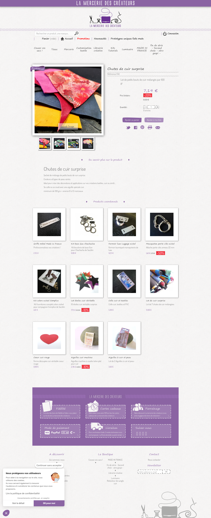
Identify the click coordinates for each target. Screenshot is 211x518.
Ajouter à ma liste (154, 120)
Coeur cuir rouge (42, 357)
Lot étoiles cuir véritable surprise (83, 300)
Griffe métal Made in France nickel (48, 243)
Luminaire (127, 49)
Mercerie (69, 49)
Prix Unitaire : (125, 96)
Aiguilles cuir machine (81, 357)
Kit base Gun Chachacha (83, 243)
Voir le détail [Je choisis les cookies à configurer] (18, 503)
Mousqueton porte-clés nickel (160, 243)
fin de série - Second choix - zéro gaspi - (156, 49)
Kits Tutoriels (113, 49)
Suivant (97, 143)
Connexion (173, 34)
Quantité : (123, 107)
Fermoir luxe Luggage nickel (122, 243)
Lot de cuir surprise (155, 300)
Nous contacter (154, 459)
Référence (111, 74)
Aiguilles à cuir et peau (120, 357)
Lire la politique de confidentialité (23, 493)
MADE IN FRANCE (142, 49)
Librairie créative (98, 49)
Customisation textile (83, 49)
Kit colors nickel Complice (46, 300)
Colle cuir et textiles (118, 300)
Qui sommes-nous (56, 459)
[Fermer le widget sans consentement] (49, 465)
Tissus (54, 49)
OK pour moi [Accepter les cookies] (49, 503)
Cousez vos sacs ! (39, 49)
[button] (6, 513)
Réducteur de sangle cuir (115, 482)
